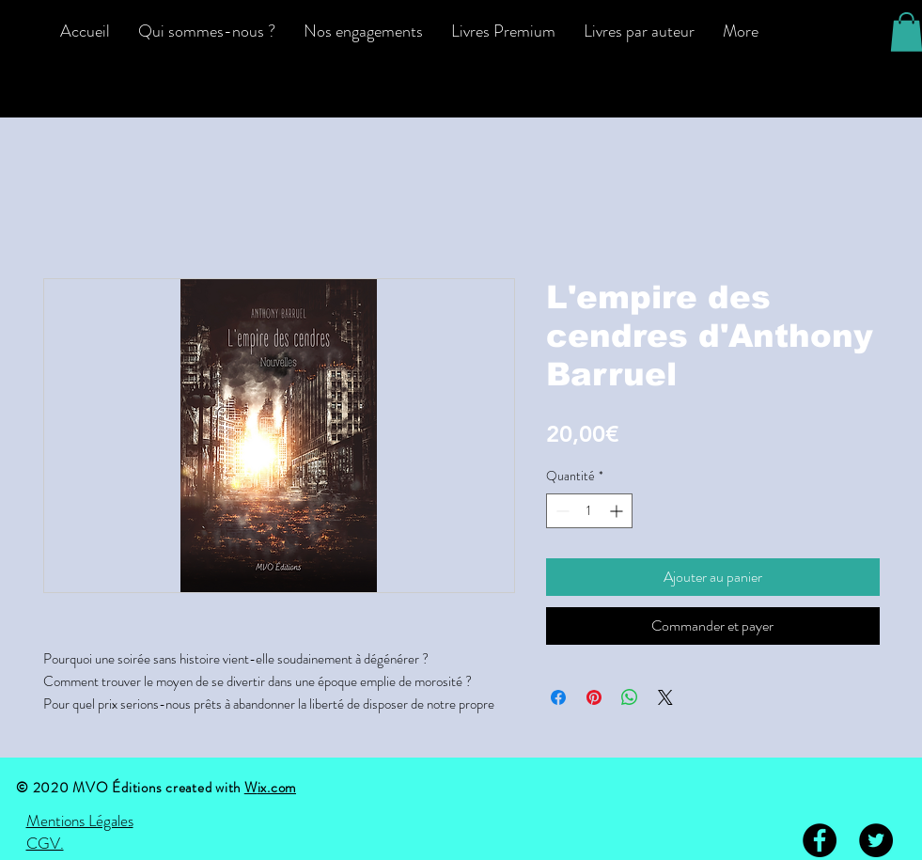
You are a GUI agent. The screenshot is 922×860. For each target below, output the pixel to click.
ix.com (277, 787)
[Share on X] (665, 697)
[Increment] (618, 510)
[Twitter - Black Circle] (876, 840)
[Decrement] (560, 510)
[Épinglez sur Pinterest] (594, 697)
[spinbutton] (589, 510)
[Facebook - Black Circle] (819, 840)
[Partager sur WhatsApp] (629, 697)
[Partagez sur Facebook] (558, 697)
